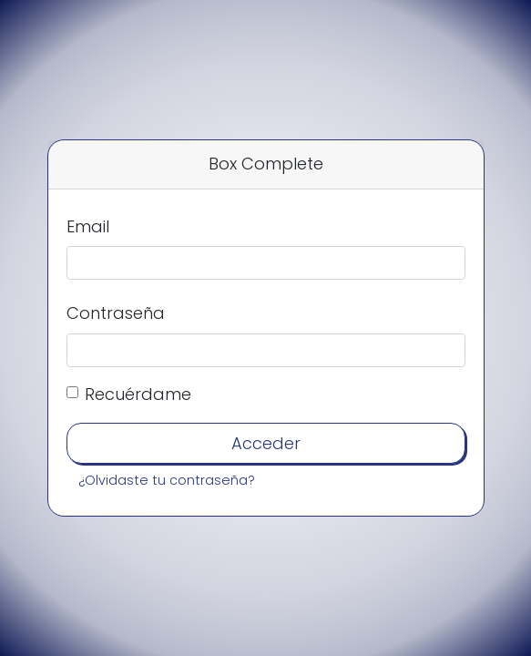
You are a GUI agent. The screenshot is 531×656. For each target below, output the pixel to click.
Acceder (266, 443)
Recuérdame (138, 394)
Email (87, 226)
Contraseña (115, 313)
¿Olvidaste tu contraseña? (166, 480)
